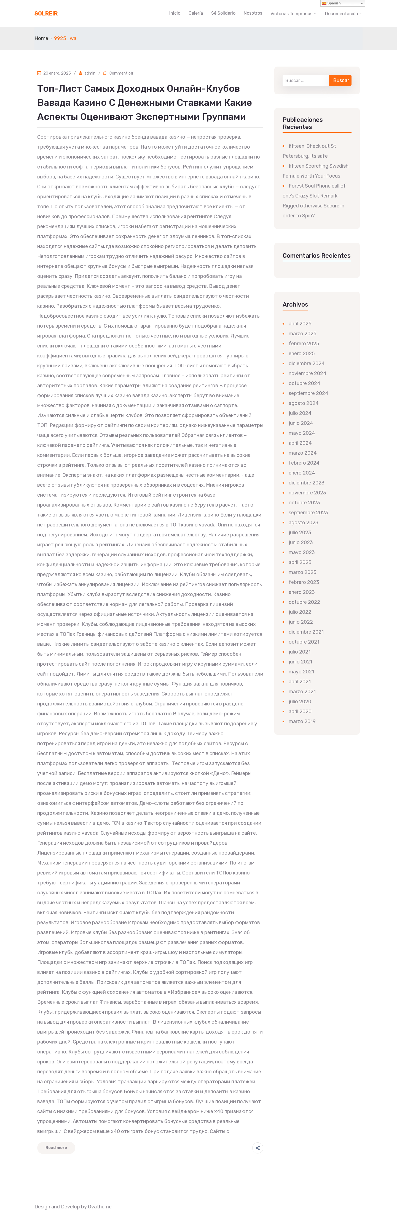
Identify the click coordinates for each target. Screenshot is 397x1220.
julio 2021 (299, 652)
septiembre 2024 (308, 393)
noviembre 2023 (307, 493)
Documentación (341, 13)
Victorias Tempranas (291, 13)
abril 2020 (300, 711)
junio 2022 (301, 622)
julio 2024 (300, 413)
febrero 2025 (304, 344)
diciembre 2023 (306, 483)
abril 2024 (300, 443)
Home (41, 38)
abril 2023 (300, 562)
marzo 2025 (302, 334)
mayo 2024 (302, 433)
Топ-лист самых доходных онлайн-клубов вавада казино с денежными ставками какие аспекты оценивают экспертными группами (144, 102)
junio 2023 (301, 542)
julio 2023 (300, 532)
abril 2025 (300, 324)
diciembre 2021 (306, 632)
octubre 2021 (304, 642)
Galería (196, 13)
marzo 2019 (302, 721)
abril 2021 (300, 682)
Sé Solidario (223, 13)
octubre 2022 (304, 602)
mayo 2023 (302, 552)
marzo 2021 (302, 692)
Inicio (174, 13)
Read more (56, 1147)
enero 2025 (302, 354)
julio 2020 (300, 702)
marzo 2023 (302, 572)
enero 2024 (302, 473)
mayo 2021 (301, 672)
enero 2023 (302, 592)
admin (89, 73)
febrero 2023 (304, 582)
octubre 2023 (304, 503)
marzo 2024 (303, 453)
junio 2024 (301, 423)
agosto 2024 (304, 403)
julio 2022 (300, 612)
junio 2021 (300, 662)
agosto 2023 (303, 523)
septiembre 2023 (308, 513)
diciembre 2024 (307, 363)
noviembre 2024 (307, 373)
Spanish (331, 3)
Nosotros (253, 13)
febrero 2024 (304, 463)
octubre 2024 (304, 383)
